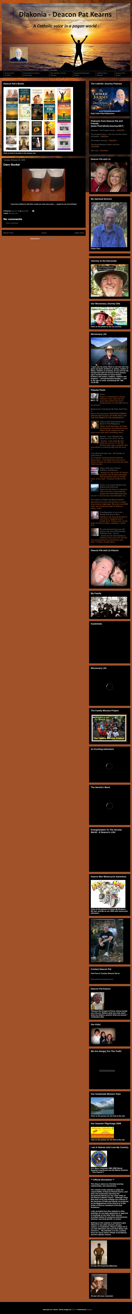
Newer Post (8, 233)
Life (16, 213)
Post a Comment (12, 223)
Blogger (89, 1309)
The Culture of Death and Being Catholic (107, 500)
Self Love (94, 151)
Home (44, 233)
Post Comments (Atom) (48, 239)
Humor (11, 213)
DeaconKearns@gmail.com (102, 979)
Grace (102, 394)
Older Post (79, 233)
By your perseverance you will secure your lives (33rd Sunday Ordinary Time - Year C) (112, 531)
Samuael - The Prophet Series (103, 130)
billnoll (74, 1309)
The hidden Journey (99, 140)
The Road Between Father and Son (105, 144)
